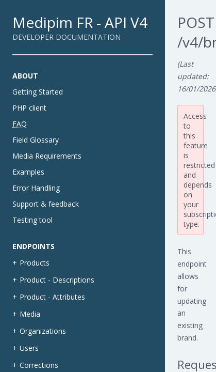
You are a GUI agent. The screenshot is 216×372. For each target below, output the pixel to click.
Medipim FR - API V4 (79, 22)
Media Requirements (46, 156)
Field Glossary (35, 140)
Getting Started (37, 92)
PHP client (29, 108)
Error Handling (36, 188)
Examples (28, 172)
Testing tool (32, 220)
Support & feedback (45, 204)
